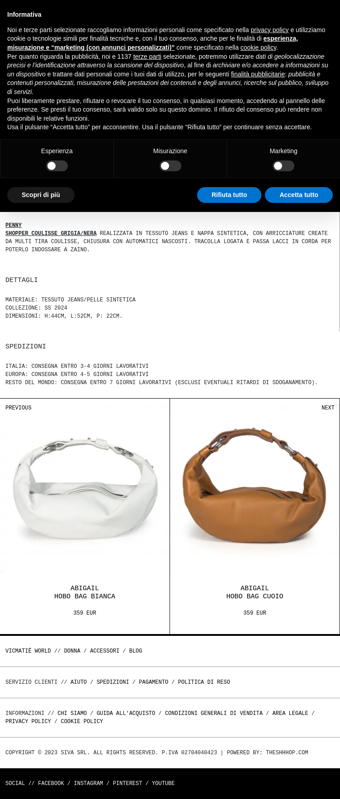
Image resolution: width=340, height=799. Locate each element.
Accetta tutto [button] (298, 194)
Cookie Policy (82, 721)
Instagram (88, 783)
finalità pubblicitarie (258, 74)
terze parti (147, 56)
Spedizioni (113, 682)
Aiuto (79, 682)
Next (328, 408)
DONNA (72, 651)
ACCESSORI (104, 651)
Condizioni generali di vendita (214, 713)
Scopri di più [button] (41, 194)
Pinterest (127, 783)
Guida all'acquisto (126, 713)
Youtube (163, 783)
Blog (135, 651)
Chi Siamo (72, 713)
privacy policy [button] (270, 29)
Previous (18, 408)
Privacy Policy (28, 721)
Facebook (51, 783)
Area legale (290, 713)
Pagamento (153, 682)
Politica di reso (204, 682)
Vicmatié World (28, 651)
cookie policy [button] (258, 47)
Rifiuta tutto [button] (229, 194)
